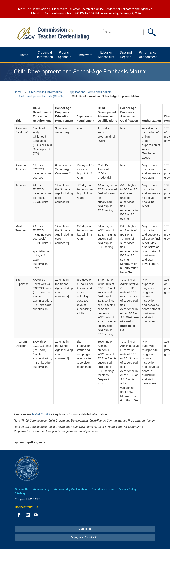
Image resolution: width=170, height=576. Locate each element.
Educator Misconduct (106, 55)
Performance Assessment (148, 55)
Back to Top (85, 529)
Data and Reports (126, 55)
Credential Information (45, 55)
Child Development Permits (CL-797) (41, 96)
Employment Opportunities (85, 537)
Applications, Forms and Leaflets (90, 92)
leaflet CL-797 (41, 414)
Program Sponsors (64, 55)
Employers (85, 55)
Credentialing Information (45, 92)
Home (24, 55)
